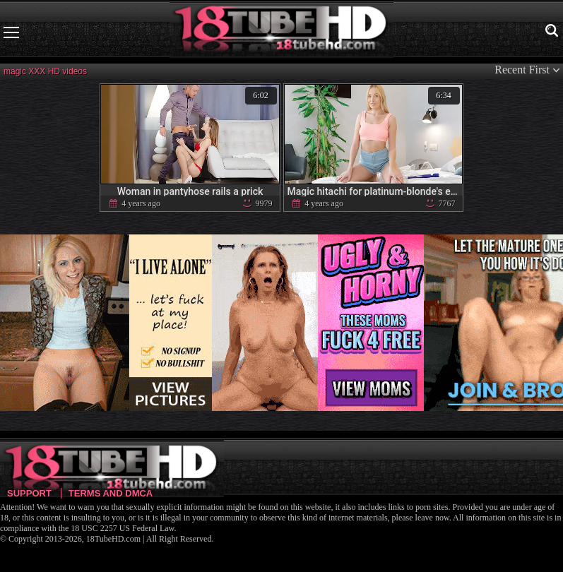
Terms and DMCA (111, 493)
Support (29, 493)
